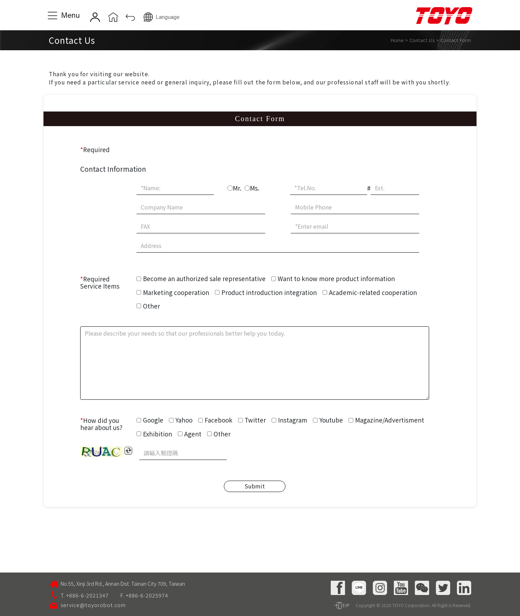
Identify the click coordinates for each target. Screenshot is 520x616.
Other (151, 305)
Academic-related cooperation (373, 292)
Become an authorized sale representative (204, 278)
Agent (192, 433)
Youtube (331, 419)
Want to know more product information (336, 278)
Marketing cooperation (176, 292)
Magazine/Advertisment (389, 419)
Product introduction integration (269, 292)
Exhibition (157, 433)
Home (397, 40)
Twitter (255, 419)
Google (153, 419)
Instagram (292, 419)
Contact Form (456, 40)
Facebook (218, 419)
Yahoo (183, 419)
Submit (254, 486)
